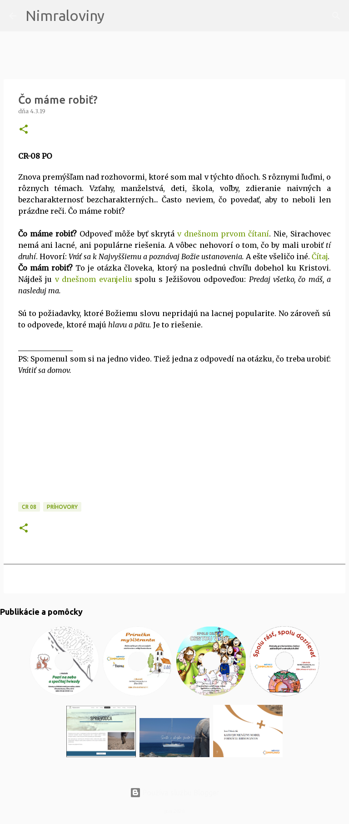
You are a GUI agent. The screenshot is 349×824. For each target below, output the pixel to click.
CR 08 (29, 507)
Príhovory (62, 507)
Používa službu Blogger (174, 793)
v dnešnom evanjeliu (93, 279)
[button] (23, 130)
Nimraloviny (65, 15)
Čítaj (320, 256)
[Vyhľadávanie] (117, 16)
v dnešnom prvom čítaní (223, 233)
